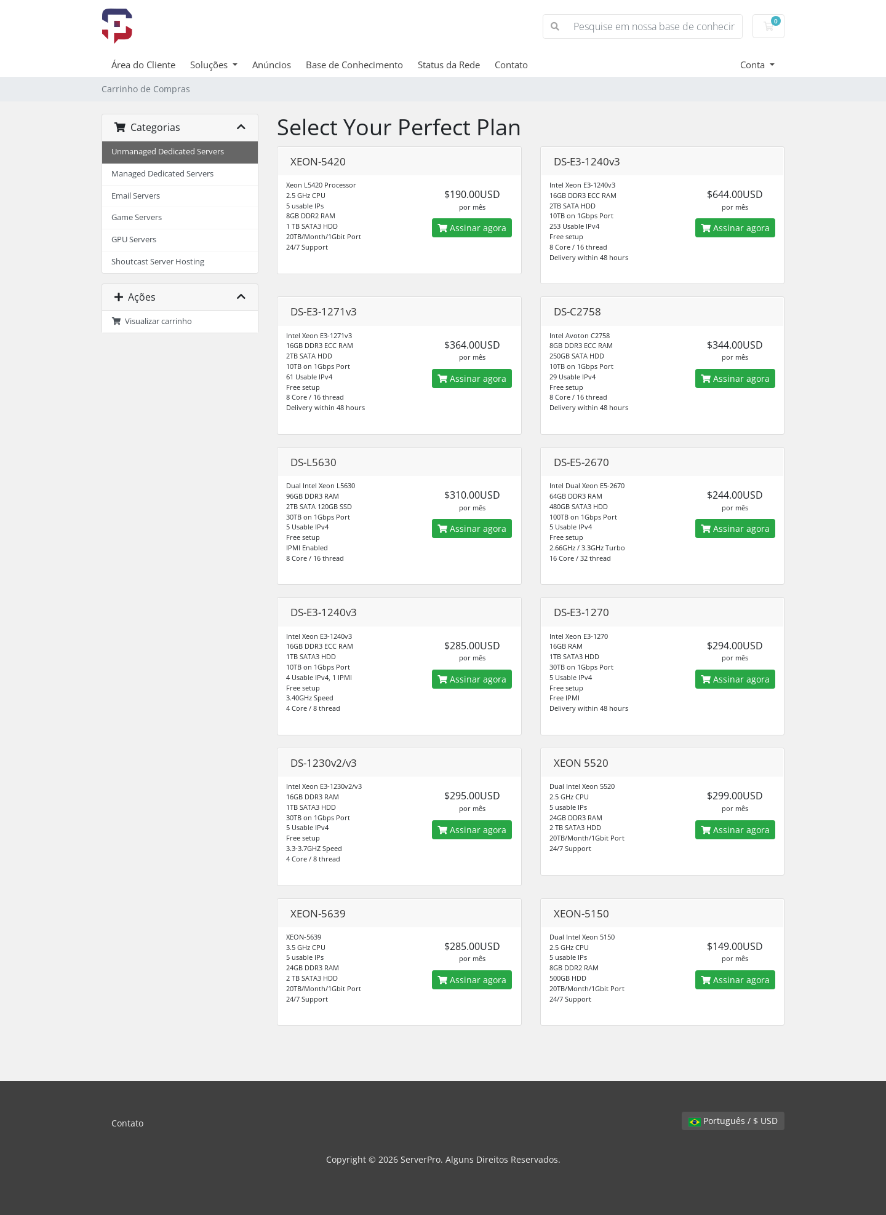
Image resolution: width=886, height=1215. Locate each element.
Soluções (210, 64)
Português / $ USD (733, 1120)
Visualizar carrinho (151, 321)
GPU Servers (133, 239)
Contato (511, 64)
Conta (753, 64)
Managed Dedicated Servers (162, 173)
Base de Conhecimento (354, 64)
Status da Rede (449, 64)
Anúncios (271, 64)
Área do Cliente (143, 64)
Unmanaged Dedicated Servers (167, 151)
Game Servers (136, 217)
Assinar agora (471, 228)
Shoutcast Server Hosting (157, 261)
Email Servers (135, 196)
